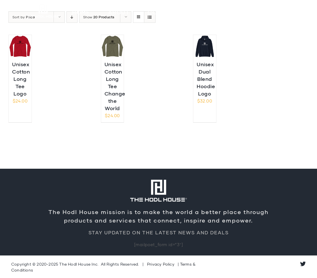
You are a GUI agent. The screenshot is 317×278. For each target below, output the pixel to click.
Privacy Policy (160, 264)
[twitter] (303, 264)
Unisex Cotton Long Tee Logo (21, 79)
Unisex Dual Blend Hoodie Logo (206, 79)
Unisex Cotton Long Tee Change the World (115, 86)
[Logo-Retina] (43, 4)
